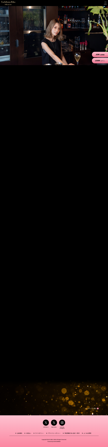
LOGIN (100, 61)
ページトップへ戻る (90, 408)
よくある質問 (87, 433)
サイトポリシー (39, 433)
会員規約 (19, 433)
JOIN (100, 55)
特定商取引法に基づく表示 (72, 433)
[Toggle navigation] (105, 3)
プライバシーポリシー (54, 433)
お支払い (28, 433)
